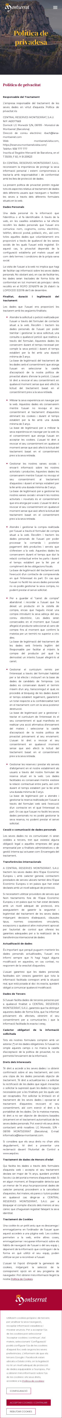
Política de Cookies (22, 1279)
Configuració (18, 1391)
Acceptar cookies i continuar (28, 1402)
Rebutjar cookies (21, 1411)
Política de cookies (33, 1380)
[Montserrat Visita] (17, 7)
